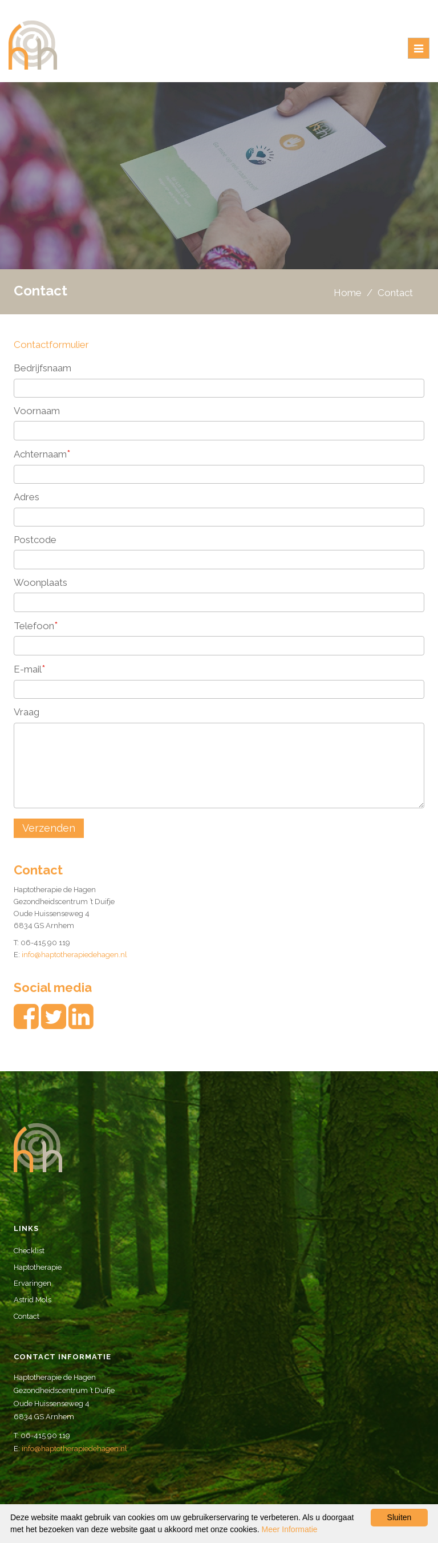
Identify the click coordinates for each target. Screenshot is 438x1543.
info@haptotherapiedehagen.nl (74, 954)
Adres (26, 497)
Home (348, 292)
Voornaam (37, 410)
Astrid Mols (32, 1299)
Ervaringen (32, 1283)
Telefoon (36, 625)
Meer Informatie (290, 1529)
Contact (26, 1316)
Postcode (35, 539)
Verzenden (48, 828)
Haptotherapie (38, 1267)
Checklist (29, 1250)
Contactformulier (51, 344)
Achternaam (42, 454)
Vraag (26, 712)
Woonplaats (40, 582)
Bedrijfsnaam (42, 368)
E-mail (30, 669)
